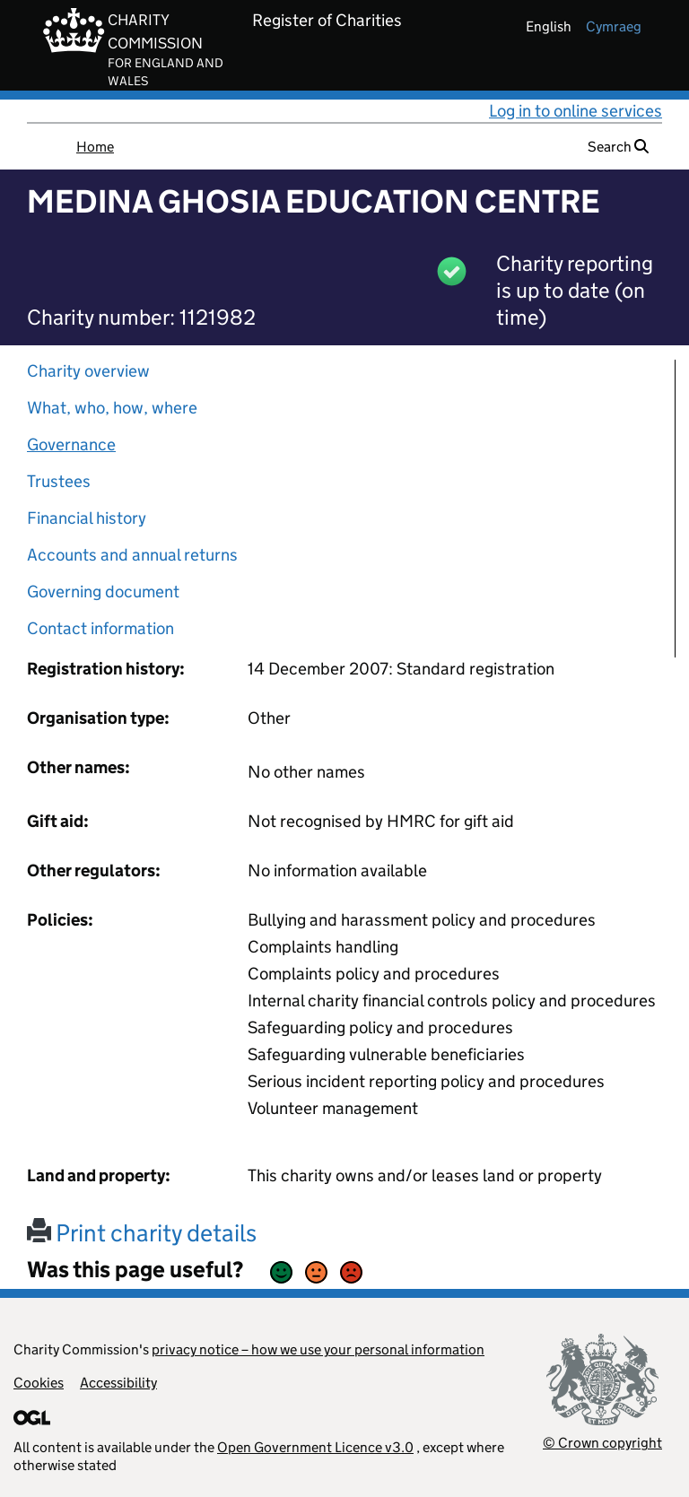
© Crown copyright (602, 1442)
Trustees (59, 481)
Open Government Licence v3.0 (315, 1447)
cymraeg (613, 26)
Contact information (100, 628)
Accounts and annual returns (132, 554)
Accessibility (118, 1382)
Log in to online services (575, 110)
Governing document (103, 591)
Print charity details (142, 1233)
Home (95, 146)
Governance (71, 444)
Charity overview (88, 371)
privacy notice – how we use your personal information (318, 1349)
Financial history (86, 518)
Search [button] (618, 146)
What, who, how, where (112, 407)
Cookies (38, 1382)
